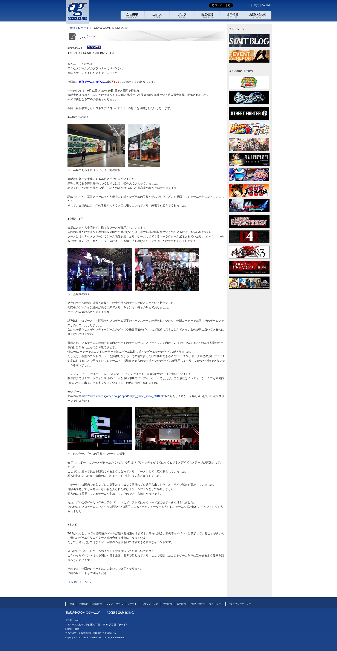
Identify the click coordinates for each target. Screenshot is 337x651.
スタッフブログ (149, 603)
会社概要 (132, 15)
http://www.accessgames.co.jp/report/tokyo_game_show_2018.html (124, 396)
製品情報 (167, 603)
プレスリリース (114, 603)
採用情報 (232, 15)
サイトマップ (216, 603)
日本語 (255, 5)
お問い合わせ (258, 15)
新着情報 (97, 603)
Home (71, 27)
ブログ (182, 15)
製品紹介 (207, 15)
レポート (83, 27)
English (266, 5)
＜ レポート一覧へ (79, 582)
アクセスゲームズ (77, 12)
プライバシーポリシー (239, 603)
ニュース (157, 15)
